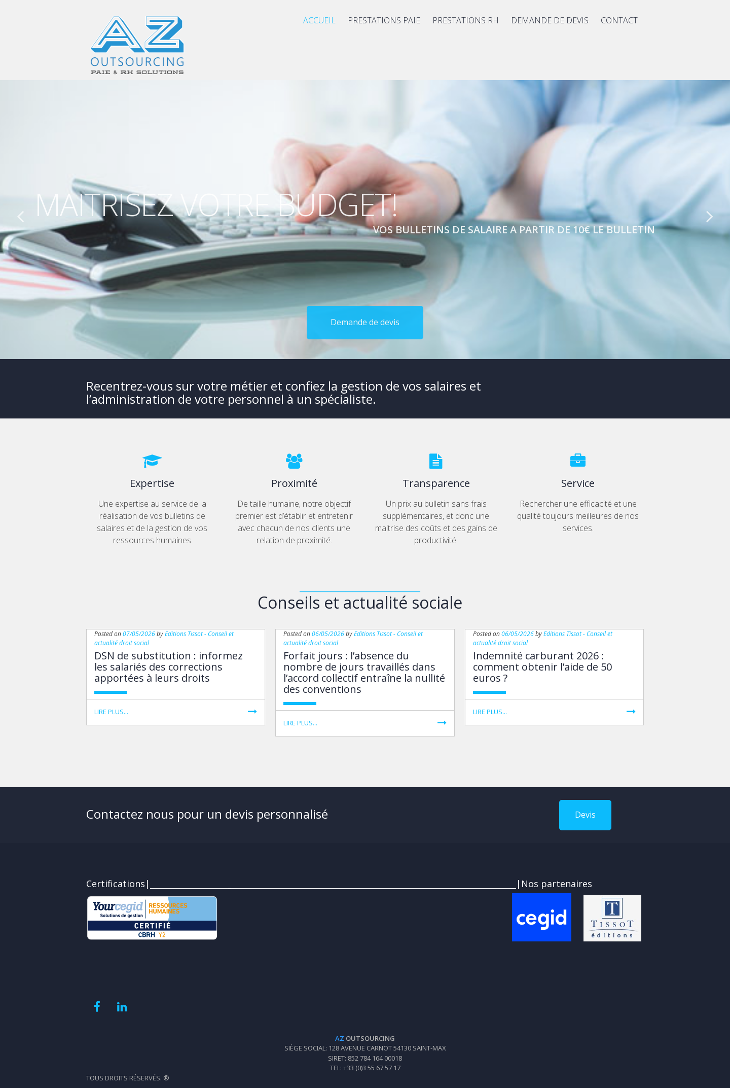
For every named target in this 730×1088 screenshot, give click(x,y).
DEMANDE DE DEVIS (550, 20)
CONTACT (619, 20)
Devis (585, 814)
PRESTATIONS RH (465, 20)
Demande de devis (365, 353)
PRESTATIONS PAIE (384, 20)
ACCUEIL (319, 20)
